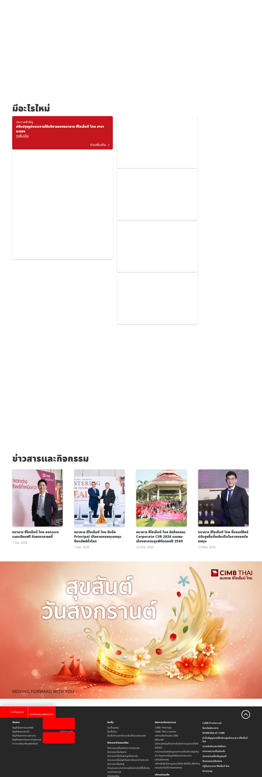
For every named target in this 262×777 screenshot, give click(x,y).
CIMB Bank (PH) (210, 750)
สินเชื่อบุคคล (113, 664)
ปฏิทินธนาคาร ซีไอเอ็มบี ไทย (215, 702)
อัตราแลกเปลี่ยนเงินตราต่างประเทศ (123, 684)
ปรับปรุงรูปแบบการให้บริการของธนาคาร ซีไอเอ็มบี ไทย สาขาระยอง (60, 128)
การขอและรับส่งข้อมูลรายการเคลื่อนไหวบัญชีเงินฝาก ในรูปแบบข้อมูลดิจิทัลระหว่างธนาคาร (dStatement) (177, 692)
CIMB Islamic (209, 726)
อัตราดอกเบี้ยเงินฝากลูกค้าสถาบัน (122, 692)
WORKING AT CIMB (213, 669)
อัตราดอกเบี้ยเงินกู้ (115, 700)
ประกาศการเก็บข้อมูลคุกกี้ (214, 692)
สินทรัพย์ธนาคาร (210, 664)
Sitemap (207, 707)
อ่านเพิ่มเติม (100, 141)
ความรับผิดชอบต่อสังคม (214, 683)
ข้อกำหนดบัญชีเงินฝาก (117, 724)
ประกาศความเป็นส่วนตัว (213, 687)
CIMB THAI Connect (165, 668)
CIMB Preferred (211, 659)
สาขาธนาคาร (160, 724)
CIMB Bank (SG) (210, 734)
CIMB (205, 722)
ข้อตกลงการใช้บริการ (212, 697)
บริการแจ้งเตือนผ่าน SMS (166, 672)
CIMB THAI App (163, 664)
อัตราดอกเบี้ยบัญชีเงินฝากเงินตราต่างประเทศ (128, 696)
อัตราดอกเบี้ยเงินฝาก (117, 688)
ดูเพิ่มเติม (22, 136)
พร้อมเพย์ (159, 676)
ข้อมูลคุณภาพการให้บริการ (167, 728)
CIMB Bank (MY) (211, 730)
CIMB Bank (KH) (210, 738)
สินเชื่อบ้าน (112, 668)
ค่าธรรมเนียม (113, 712)
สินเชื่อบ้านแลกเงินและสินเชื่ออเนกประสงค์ (126, 672)
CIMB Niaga (208, 742)
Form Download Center (167, 740)
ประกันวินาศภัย (66, 668)
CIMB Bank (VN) (210, 746)
